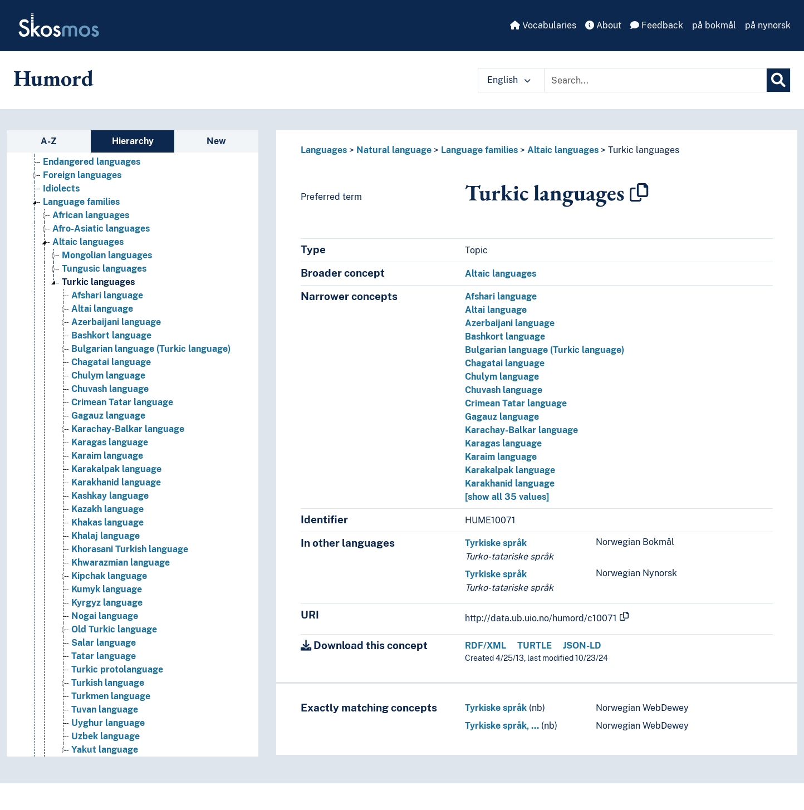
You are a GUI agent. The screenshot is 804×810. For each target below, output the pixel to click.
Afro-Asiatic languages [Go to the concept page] (101, 228)
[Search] (778, 80)
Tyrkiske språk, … (502, 725)
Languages (324, 150)
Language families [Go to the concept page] (81, 202)
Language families (479, 150)
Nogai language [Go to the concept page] (104, 616)
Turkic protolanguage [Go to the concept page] (117, 669)
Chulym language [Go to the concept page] (108, 375)
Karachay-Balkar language (521, 430)
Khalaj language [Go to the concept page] (105, 536)
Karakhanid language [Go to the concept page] (116, 482)
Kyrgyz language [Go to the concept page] (107, 602)
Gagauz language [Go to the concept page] (108, 415)
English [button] (509, 80)
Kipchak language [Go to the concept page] (109, 576)
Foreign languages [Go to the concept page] (82, 175)
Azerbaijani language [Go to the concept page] (116, 322)
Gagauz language (502, 416)
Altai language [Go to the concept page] (102, 308)
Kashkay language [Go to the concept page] (110, 495)
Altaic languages (563, 150)
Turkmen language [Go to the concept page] (110, 696)
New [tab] (216, 141)
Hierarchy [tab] (133, 141)
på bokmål (714, 25)
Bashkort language (505, 336)
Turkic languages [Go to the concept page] (98, 282)
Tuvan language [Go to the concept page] (104, 709)
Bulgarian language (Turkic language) (544, 350)
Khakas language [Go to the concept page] (107, 522)
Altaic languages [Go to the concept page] (88, 242)
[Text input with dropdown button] (655, 80)
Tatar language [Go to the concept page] (103, 656)
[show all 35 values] (507, 497)
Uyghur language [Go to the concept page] (108, 723)
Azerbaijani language (510, 323)
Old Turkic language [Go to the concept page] (114, 629)
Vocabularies (543, 25)
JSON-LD (582, 645)
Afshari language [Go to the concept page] (107, 295)
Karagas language (503, 443)
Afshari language (501, 296)
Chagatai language (505, 363)
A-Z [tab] (49, 141)
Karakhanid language (510, 483)
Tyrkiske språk (496, 543)
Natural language (394, 150)
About (603, 25)
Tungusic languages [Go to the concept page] (104, 268)
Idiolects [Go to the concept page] (61, 188)
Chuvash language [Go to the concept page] (110, 389)
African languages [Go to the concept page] (90, 215)
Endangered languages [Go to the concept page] (91, 161)
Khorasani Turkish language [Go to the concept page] (129, 549)
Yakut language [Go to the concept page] (104, 749)
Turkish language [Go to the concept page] (107, 683)
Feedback (656, 25)
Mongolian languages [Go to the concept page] (107, 255)
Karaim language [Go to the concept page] (107, 455)
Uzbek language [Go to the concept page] (105, 736)
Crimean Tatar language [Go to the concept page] (122, 402)
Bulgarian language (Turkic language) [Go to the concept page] (151, 348)
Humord (53, 77)
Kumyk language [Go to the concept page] (106, 589)
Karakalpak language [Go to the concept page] (116, 469)
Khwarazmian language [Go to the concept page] (120, 562)
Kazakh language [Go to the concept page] (107, 509)
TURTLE (534, 645)
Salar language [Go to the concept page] (103, 642)
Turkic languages (643, 150)
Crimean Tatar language (516, 403)
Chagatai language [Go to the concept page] (111, 362)
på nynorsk (768, 25)
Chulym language (502, 376)
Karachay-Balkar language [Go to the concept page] (127, 429)
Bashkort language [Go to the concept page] (111, 335)
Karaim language (501, 456)
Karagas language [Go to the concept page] (109, 442)
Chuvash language (503, 390)
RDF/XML (485, 645)
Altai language (496, 310)
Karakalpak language (510, 470)
